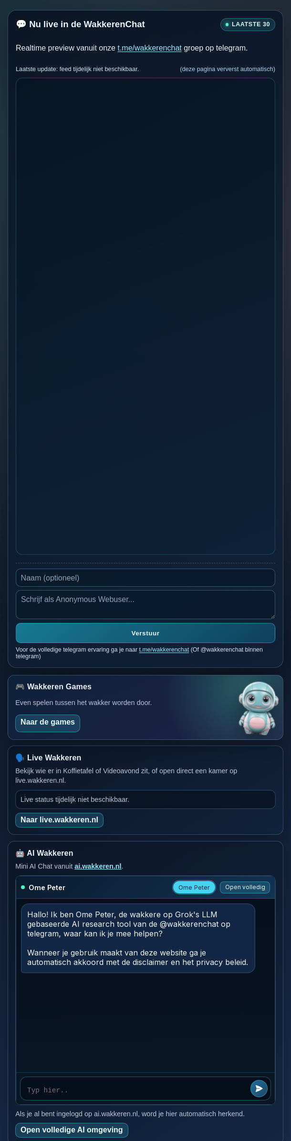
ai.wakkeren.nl (97, 866)
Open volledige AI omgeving (72, 1130)
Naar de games (48, 722)
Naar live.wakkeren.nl (59, 820)
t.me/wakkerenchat (149, 48)
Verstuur (146, 633)
